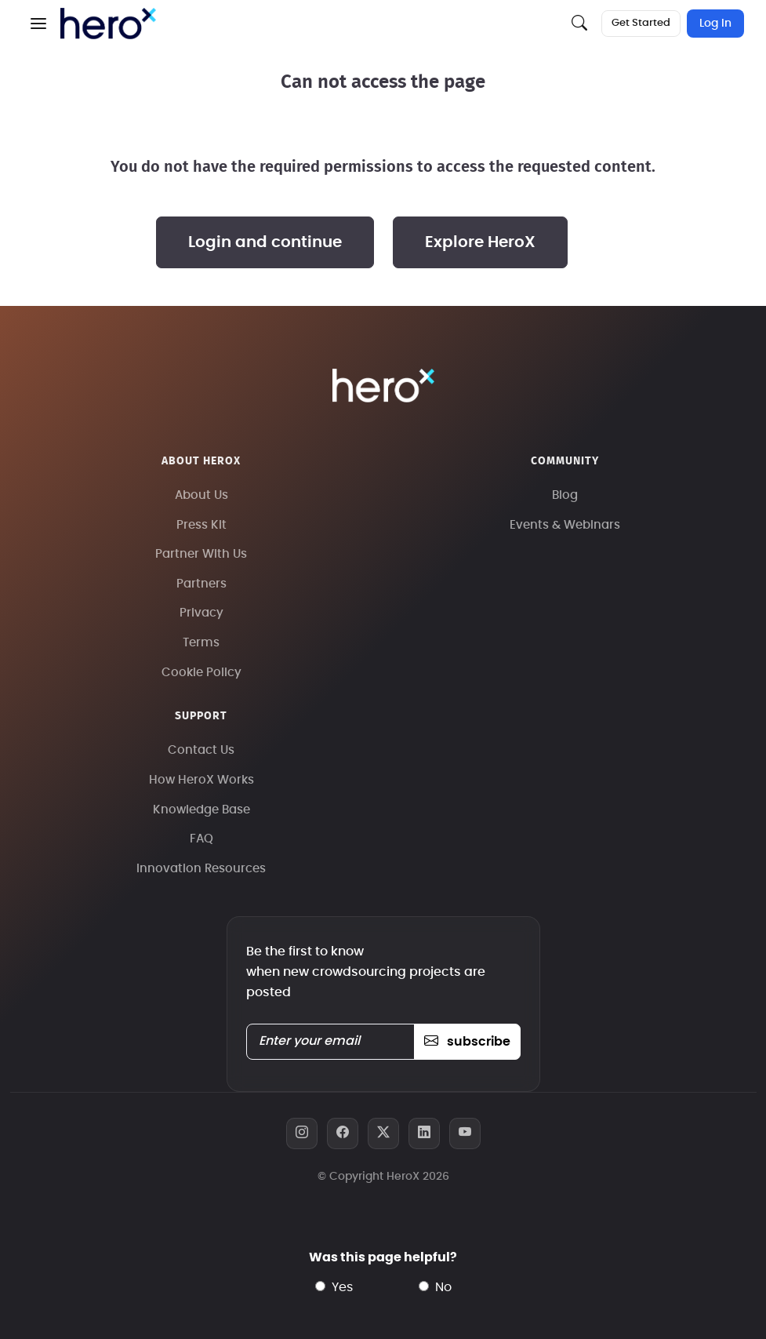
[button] (38, 23)
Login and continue (265, 242)
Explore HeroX (480, 242)
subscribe (467, 1042)
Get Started (641, 23)
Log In (715, 23)
